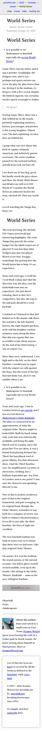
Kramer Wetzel (31, 631)
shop (9, 11)
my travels (26, 410)
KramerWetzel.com (12, 650)
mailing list (34, 11)
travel (17, 11)
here (9, 666)
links (24, 11)
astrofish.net (18, 693)
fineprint (12, 674)
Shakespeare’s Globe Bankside (18, 418)
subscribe (12, 712)
